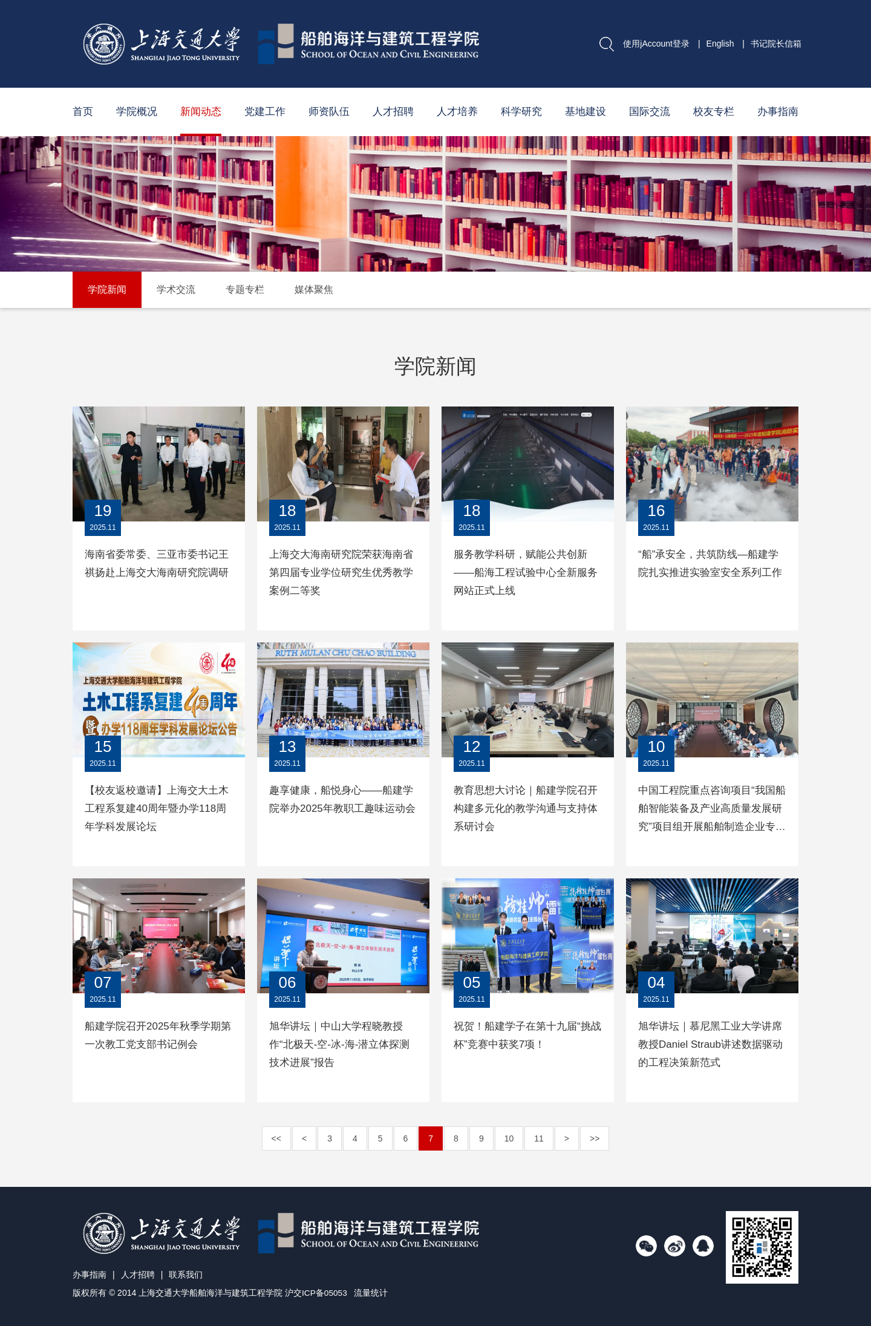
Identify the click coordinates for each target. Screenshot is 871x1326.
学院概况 (136, 111)
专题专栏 (245, 289)
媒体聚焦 (314, 289)
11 (539, 1138)
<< (276, 1138)
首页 (83, 111)
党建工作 (264, 111)
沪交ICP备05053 (316, 1293)
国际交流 (649, 111)
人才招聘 (393, 111)
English (720, 43)
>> (594, 1138)
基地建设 (585, 111)
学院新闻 (107, 289)
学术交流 (176, 289)
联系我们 (186, 1274)
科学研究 (521, 111)
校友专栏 (713, 111)
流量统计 (372, 1293)
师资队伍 (329, 111)
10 (509, 1138)
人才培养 (457, 111)
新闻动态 (200, 111)
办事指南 (777, 111)
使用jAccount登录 (656, 43)
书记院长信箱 (776, 43)
